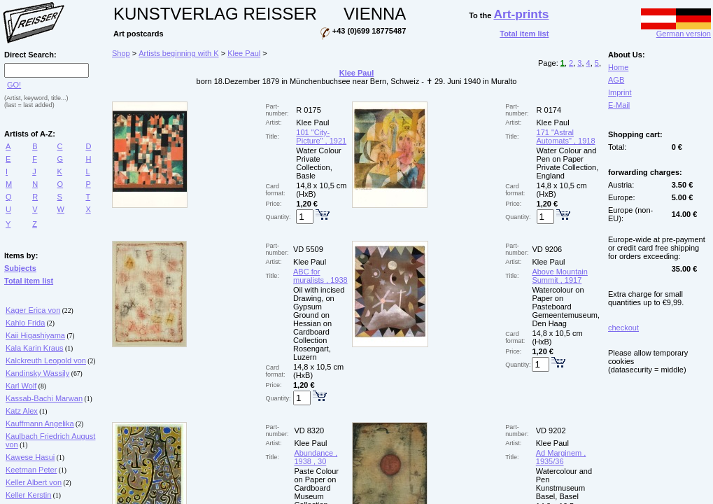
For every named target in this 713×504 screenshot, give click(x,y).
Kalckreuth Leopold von (46, 360)
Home (618, 67)
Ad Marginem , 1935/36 (561, 457)
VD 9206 (547, 249)
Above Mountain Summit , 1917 (560, 275)
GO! (14, 84)
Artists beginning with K (178, 53)
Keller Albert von (34, 482)
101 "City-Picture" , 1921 (321, 136)
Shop (121, 53)
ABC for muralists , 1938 (320, 275)
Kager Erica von (33, 310)
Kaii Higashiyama (35, 335)
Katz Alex (22, 411)
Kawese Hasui (30, 457)
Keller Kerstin (28, 495)
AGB (616, 80)
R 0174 (549, 110)
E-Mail (619, 105)
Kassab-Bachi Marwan (44, 398)
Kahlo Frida (25, 322)
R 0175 (308, 110)
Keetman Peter (31, 469)
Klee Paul (243, 53)
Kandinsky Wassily (37, 373)
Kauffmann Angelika (40, 423)
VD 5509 (308, 249)
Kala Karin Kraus (35, 348)
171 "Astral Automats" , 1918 (566, 136)
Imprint (620, 92)
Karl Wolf (21, 386)
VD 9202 (551, 430)
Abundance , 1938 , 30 (315, 457)
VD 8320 (309, 430)
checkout (623, 327)
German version (676, 30)
